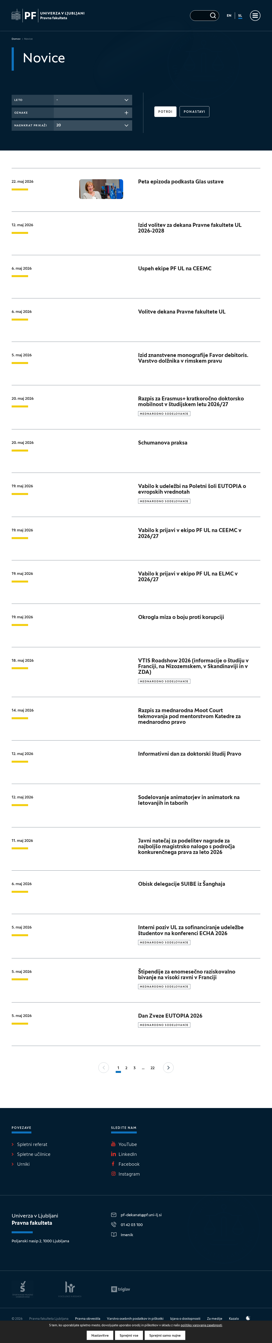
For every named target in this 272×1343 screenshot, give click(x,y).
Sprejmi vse (129, 1336)
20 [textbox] (58, 125)
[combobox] (93, 100)
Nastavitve (100, 1336)
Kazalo (234, 1318)
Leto (18, 100)
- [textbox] (57, 100)
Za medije (214, 1318)
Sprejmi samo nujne (165, 1336)
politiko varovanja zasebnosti (201, 1325)
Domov (16, 39)
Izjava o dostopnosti (185, 1318)
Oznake (21, 113)
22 (153, 1068)
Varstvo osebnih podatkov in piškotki (135, 1318)
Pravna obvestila (87, 1318)
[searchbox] (57, 112)
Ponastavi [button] (194, 112)
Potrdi (165, 112)
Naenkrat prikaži (30, 125)
